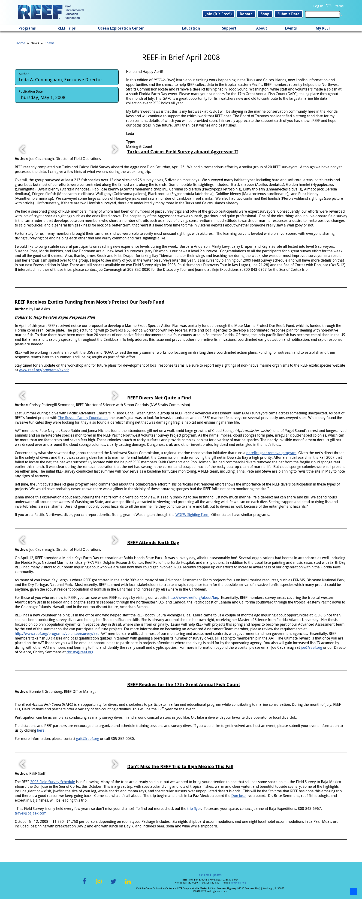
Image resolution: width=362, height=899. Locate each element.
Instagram (99, 884)
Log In (318, 6)
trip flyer (194, 808)
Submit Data (288, 13)
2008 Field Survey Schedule (52, 781)
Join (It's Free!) (218, 13)
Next (115, 149)
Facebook (84, 884)
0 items (338, 6)
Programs (27, 28)
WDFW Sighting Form (192, 514)
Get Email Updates (210, 875)
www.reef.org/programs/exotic (44, 369)
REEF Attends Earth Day (153, 542)
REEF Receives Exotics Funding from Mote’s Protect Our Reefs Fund (89, 302)
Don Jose (238, 795)
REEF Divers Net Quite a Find (159, 398)
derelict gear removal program (271, 452)
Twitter (113, 884)
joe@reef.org (311, 647)
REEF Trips (66, 28)
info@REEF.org (238, 882)
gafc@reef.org (87, 738)
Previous (22, 149)
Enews (49, 43)
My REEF (323, 28)
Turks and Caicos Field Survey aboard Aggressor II (182, 151)
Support (229, 28)
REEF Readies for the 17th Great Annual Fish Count (183, 684)
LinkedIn (128, 884)
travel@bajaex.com (30, 813)
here (41, 730)
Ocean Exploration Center (121, 28)
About (261, 28)
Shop (265, 13)
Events (291, 28)
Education (191, 28)
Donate (246, 13)
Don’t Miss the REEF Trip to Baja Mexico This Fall (180, 766)
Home (20, 43)
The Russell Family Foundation (83, 417)
